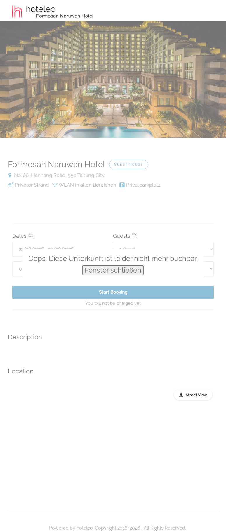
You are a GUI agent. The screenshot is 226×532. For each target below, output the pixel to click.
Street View (196, 395)
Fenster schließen (113, 270)
